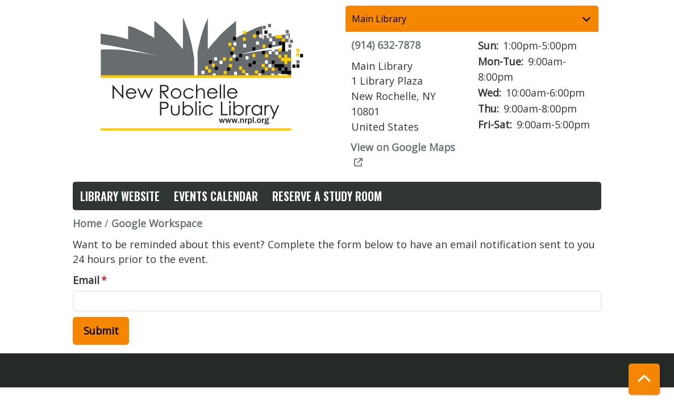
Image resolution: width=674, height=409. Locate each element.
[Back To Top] (644, 379)
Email (86, 280)
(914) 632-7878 (386, 45)
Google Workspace (156, 223)
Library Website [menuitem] (120, 195)
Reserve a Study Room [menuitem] (327, 195)
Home (87, 223)
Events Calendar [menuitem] (216, 195)
